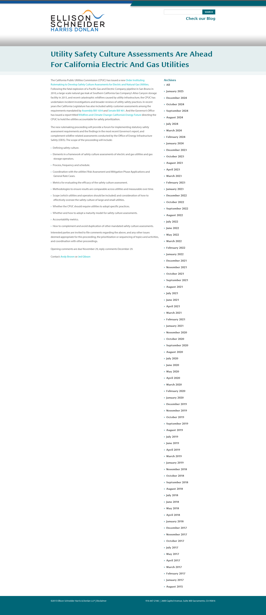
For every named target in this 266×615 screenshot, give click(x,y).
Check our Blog (200, 18)
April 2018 (173, 515)
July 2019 (172, 436)
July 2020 (172, 358)
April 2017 (173, 560)
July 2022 (172, 221)
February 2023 (175, 182)
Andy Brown (68, 256)
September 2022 (177, 208)
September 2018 (177, 482)
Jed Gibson (84, 256)
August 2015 (174, 586)
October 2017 (175, 541)
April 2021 (173, 306)
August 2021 (174, 286)
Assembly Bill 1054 (92, 110)
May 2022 (172, 234)
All (168, 84)
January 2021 (175, 325)
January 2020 (175, 397)
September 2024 (177, 110)
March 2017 (174, 567)
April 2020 (173, 378)
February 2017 (175, 573)
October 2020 (175, 339)
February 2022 (175, 247)
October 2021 (175, 273)
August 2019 (174, 430)
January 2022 (175, 254)
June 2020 (172, 365)
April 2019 (173, 449)
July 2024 (172, 123)
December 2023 (176, 150)
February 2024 (175, 137)
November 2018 (176, 469)
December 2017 (176, 527)
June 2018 (172, 501)
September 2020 (177, 345)
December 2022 (176, 195)
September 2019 (177, 423)
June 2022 (172, 228)
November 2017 (176, 534)
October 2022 (175, 202)
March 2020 (174, 384)
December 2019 (176, 404)
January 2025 (175, 91)
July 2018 (172, 495)
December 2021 (176, 260)
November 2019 (176, 410)
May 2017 (172, 554)
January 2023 (175, 189)
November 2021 (176, 267)
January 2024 (175, 143)
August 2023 (174, 162)
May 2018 (172, 508)
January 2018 (175, 521)
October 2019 (175, 417)
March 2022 (174, 241)
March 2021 (174, 312)
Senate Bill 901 (116, 110)
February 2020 (175, 391)
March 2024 (174, 130)
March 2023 (174, 176)
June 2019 (172, 443)
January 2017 (175, 580)
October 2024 (175, 104)
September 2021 (177, 280)
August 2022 (174, 215)
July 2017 (172, 547)
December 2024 (176, 97)
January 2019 (175, 462)
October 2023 (175, 156)
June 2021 (172, 299)
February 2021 (175, 319)
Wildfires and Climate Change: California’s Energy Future (109, 114)
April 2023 (173, 169)
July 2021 (172, 293)
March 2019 (174, 456)
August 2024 (174, 117)
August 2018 (174, 488)
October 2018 (175, 475)
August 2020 (174, 352)
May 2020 (172, 371)
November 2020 (176, 332)
